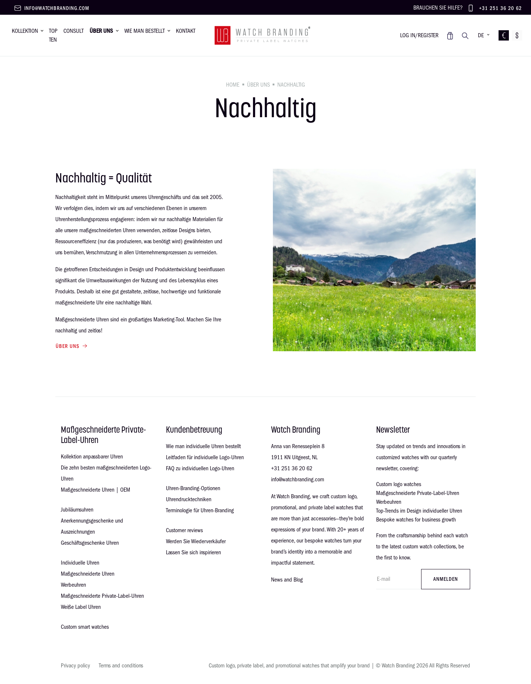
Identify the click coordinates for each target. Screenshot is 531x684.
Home (232, 84)
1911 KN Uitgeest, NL (294, 457)
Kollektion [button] (25, 31)
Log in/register (419, 35)
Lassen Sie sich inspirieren (193, 552)
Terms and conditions (121, 665)
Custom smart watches (85, 627)
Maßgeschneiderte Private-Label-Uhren (102, 596)
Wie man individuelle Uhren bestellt (203, 446)
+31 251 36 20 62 (500, 8)
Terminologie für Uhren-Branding (200, 510)
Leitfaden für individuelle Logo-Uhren (205, 457)
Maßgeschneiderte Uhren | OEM (95, 489)
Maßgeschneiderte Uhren (87, 573)
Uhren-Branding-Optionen (193, 488)
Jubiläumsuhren (77, 509)
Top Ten (53, 35)
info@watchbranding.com (56, 8)
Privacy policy (75, 665)
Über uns (258, 84)
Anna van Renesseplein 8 (297, 446)
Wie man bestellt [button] (144, 31)
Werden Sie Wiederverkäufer (196, 541)
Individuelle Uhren (80, 562)
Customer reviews (184, 530)
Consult (73, 31)
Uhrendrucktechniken (188, 499)
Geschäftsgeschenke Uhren (90, 543)
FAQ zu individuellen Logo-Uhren (200, 468)
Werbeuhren (73, 585)
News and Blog (287, 579)
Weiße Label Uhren (81, 607)
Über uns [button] (101, 31)
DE (481, 35)
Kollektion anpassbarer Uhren (92, 456)
